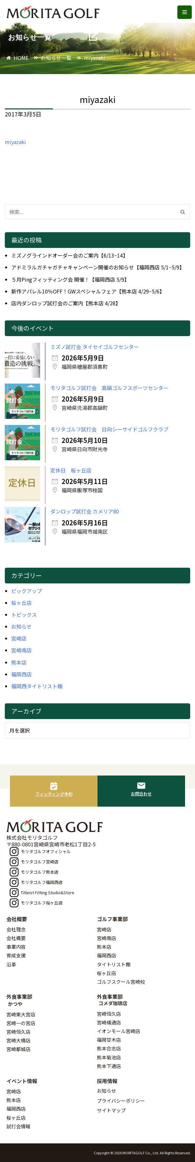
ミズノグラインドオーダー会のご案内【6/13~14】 (69, 255)
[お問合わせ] (141, 786)
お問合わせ (141, 794)
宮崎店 (19, 638)
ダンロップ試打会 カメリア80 (84, 511)
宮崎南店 (21, 650)
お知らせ (21, 626)
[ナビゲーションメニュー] (184, 12)
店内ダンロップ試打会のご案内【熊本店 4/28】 (66, 303)
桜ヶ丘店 (21, 602)
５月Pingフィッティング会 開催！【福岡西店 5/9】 (70, 279)
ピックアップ (26, 591)
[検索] (90, 211)
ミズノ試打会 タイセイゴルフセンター (94, 347)
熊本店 (19, 662)
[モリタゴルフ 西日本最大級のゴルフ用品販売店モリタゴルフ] (54, 12)
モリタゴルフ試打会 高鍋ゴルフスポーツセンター (109, 388)
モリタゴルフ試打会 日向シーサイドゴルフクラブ (109, 429)
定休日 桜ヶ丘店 (70, 470)
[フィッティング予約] (54, 786)
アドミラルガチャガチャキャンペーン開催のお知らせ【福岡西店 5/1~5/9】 (97, 267)
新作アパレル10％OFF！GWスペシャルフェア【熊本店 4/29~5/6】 (88, 291)
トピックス (24, 614)
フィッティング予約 (53, 794)
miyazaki (15, 142)
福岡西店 (21, 674)
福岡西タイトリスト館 (37, 686)
